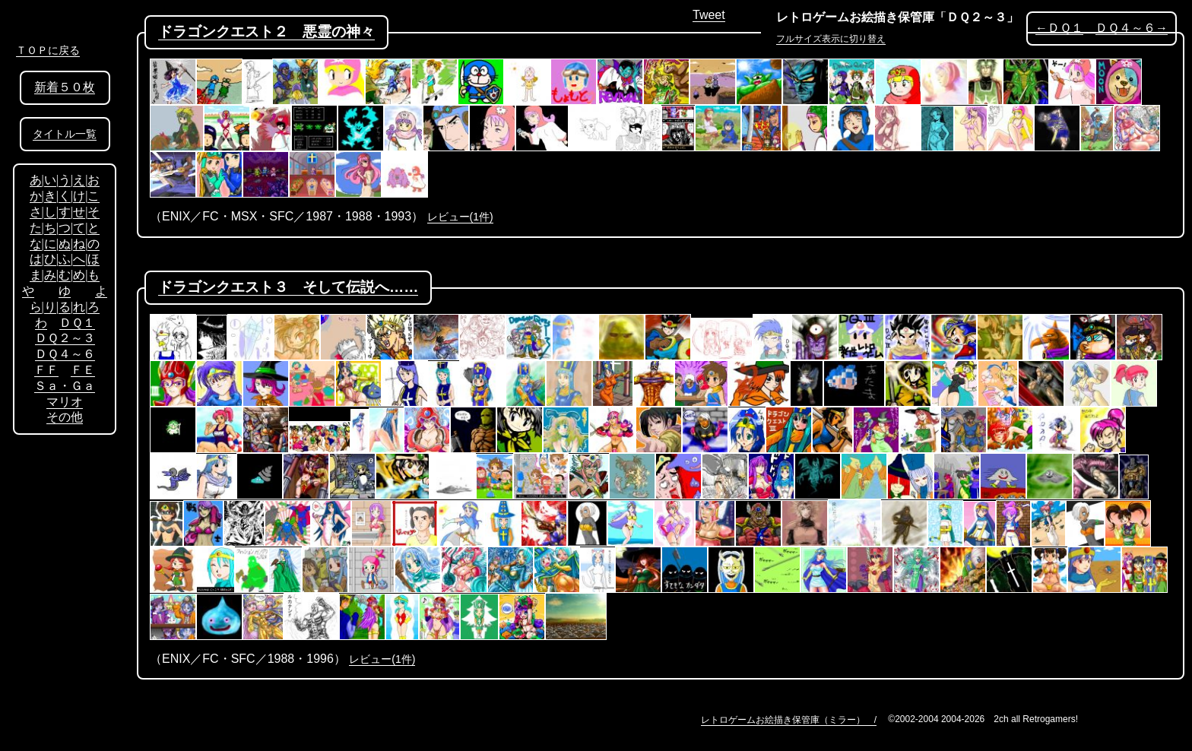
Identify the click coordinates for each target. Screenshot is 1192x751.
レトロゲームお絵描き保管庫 (855, 17)
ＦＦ (46, 369)
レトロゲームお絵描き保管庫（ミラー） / (789, 720)
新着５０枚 (64, 87)
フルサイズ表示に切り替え (831, 38)
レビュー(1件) (460, 217)
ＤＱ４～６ (65, 353)
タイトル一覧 (65, 134)
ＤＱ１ (77, 322)
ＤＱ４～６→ (1131, 27)
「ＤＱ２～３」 (976, 17)
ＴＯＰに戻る (48, 50)
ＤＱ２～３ (65, 337)
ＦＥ (83, 369)
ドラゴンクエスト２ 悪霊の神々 (266, 32)
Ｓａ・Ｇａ (64, 385)
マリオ (64, 401)
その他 (64, 416)
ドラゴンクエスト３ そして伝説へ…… (288, 287)
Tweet (709, 14)
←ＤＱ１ (1059, 27)
